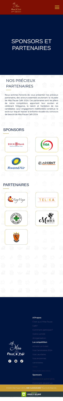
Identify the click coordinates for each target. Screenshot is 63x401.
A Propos (36, 318)
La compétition (39, 342)
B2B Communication (33, 390)
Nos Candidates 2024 (42, 350)
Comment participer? (42, 330)
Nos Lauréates (39, 354)
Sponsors (37, 375)
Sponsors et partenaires (43, 379)
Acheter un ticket (40, 346)
